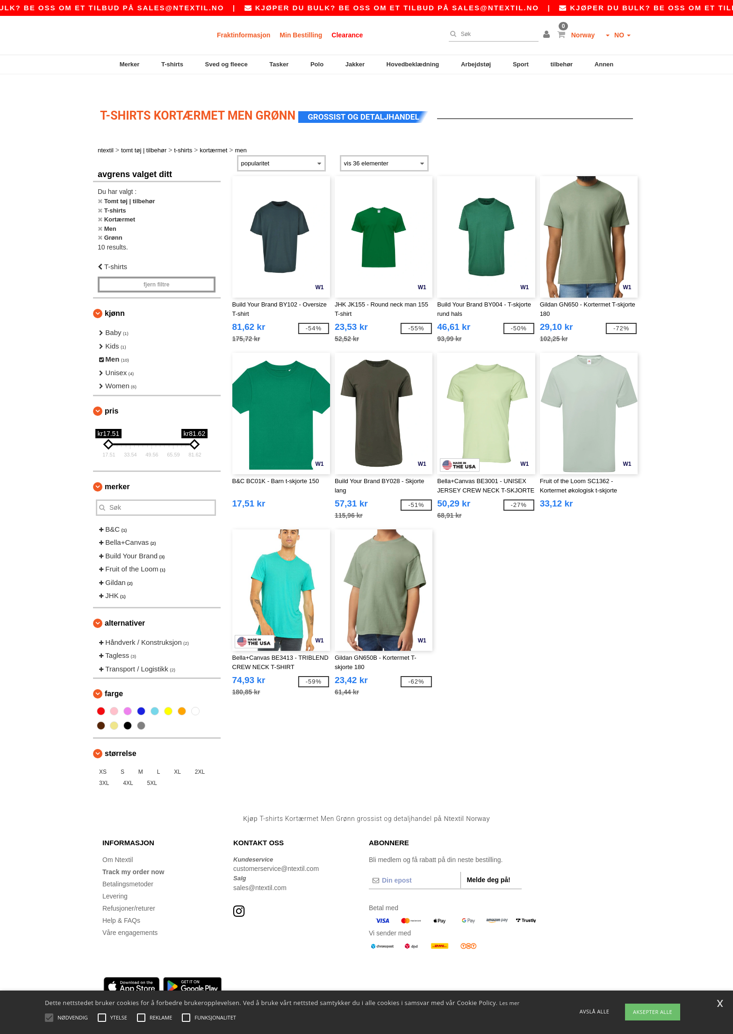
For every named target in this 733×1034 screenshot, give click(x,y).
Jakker (355, 64)
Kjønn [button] (115, 297)
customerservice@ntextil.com (276, 852)
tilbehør (562, 64)
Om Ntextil (117, 843)
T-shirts (172, 64)
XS (103, 756)
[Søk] (491, 34)
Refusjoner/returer (128, 892)
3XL (104, 767)
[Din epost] (414, 864)
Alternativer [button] (125, 607)
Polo (316, 64)
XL (177, 756)
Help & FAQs (121, 904)
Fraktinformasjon (243, 35)
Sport (521, 64)
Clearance (347, 35)
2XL (200, 756)
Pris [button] (111, 395)
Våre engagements (130, 916)
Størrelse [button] (121, 738)
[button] (548, 35)
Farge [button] (114, 678)
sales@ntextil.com (260, 871)
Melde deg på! (488, 863)
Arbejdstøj (476, 64)
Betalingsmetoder (127, 867)
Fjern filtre (156, 268)
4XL (128, 767)
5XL (152, 767)
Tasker (278, 64)
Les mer (509, 1002)
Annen (604, 64)
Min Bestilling (301, 35)
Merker (130, 64)
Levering (115, 880)
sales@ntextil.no (202, 8)
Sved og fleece (226, 64)
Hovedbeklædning (413, 64)
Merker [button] (117, 470)
